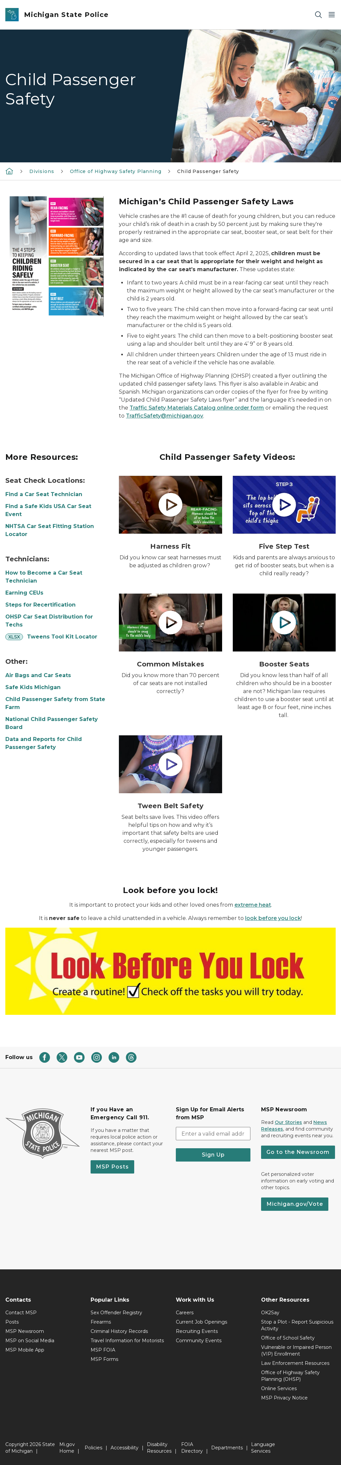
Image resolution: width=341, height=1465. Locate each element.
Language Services (263, 1447)
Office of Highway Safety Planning (115, 171)
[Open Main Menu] (332, 15)
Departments (227, 1448)
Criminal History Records (119, 1331)
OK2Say (270, 1313)
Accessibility (125, 1448)
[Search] (318, 15)
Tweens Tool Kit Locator (62, 637)
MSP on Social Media (29, 1341)
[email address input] (213, 1133)
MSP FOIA (103, 1350)
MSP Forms (104, 1359)
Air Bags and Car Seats (38, 675)
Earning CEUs (24, 593)
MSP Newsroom (24, 1331)
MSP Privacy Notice (284, 1398)
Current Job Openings (201, 1322)
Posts (12, 1322)
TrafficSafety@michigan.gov (164, 416)
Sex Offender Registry (116, 1313)
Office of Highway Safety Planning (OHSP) (290, 1376)
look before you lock (273, 918)
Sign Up (213, 1155)
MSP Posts (112, 1167)
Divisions (41, 171)
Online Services (279, 1388)
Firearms (101, 1322)
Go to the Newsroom (298, 1152)
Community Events (198, 1341)
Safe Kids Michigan (33, 687)
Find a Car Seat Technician (43, 494)
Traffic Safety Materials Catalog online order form (197, 408)
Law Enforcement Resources (295, 1363)
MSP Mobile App (24, 1350)
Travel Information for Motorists (127, 1341)
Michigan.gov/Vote (294, 1204)
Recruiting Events (197, 1331)
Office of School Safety (288, 1338)
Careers (184, 1313)
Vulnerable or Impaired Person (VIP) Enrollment (296, 1350)
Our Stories (288, 1122)
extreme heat (252, 905)
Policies (93, 1448)
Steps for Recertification (40, 605)
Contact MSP (21, 1313)
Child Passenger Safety (208, 171)
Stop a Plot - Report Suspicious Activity (297, 1325)
